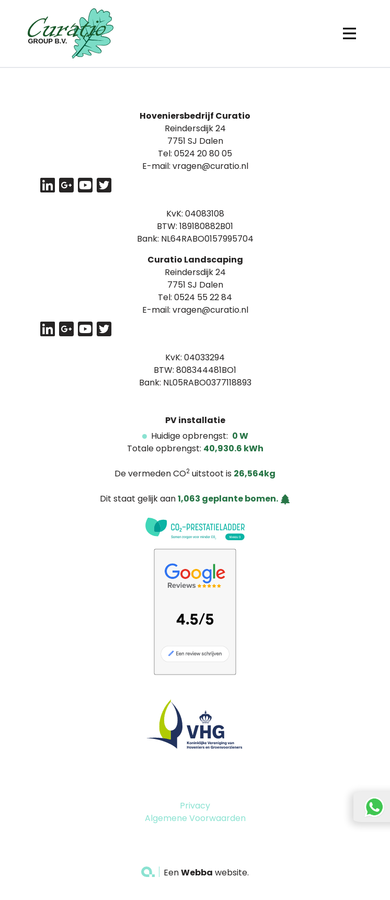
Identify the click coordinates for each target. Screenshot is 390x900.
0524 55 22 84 (203, 297)
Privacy (195, 806)
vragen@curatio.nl (210, 166)
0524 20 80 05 (203, 153)
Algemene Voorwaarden (195, 818)
